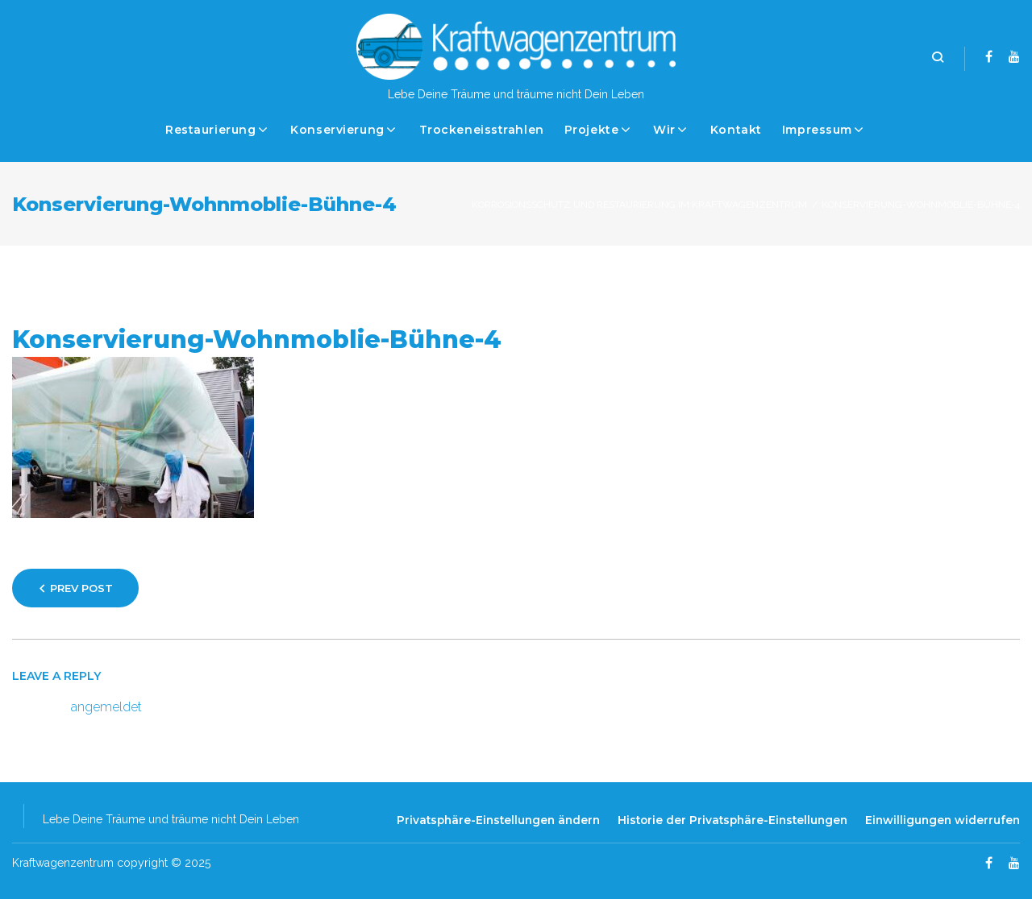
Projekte (591, 129)
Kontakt (736, 129)
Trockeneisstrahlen (481, 129)
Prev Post (81, 588)
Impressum (817, 129)
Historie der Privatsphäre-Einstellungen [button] (732, 820)
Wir (664, 129)
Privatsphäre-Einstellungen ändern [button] (498, 820)
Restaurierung (210, 129)
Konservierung (337, 129)
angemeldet (106, 707)
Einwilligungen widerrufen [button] (942, 820)
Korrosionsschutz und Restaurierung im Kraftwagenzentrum (639, 204)
